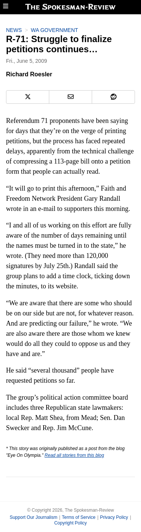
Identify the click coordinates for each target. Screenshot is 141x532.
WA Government (54, 30)
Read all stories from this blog (74, 455)
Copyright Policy (70, 523)
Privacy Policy (114, 517)
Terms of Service (78, 517)
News (14, 30)
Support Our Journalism (34, 517)
